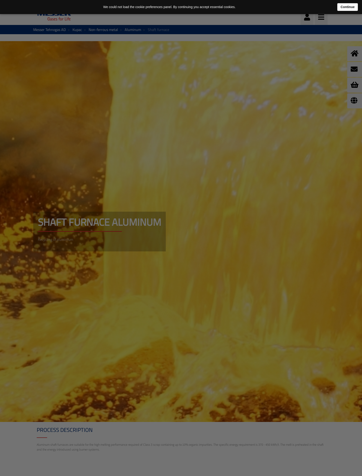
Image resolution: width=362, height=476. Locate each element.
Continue (348, 7)
